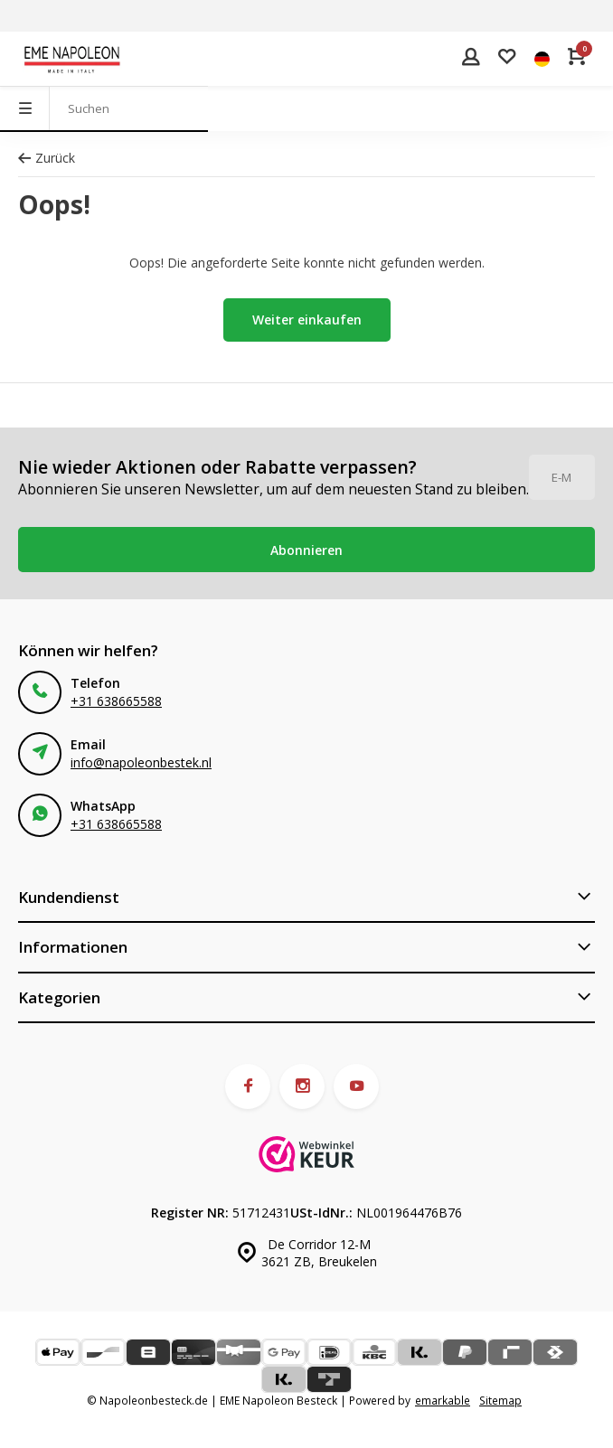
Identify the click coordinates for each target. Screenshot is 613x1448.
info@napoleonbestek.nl (141, 762)
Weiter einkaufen (307, 319)
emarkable (442, 1400)
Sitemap (500, 1400)
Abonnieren (306, 550)
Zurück (46, 157)
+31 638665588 (116, 701)
